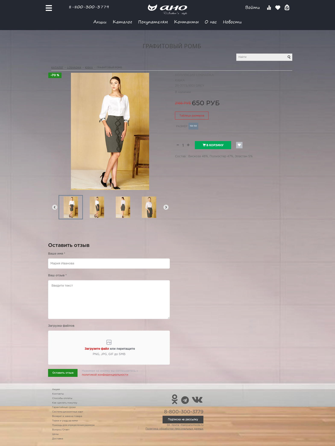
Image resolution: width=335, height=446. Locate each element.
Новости (232, 21)
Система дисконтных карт (67, 412)
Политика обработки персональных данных (174, 429)
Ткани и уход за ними (65, 421)
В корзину (213, 145)
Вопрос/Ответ (61, 430)
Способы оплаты (62, 398)
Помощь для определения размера (73, 425)
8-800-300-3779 (89, 6)
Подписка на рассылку (183, 419)
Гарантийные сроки (64, 407)
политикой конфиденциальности (105, 375)
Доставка (57, 439)
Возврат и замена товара (67, 416)
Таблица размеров (191, 116)
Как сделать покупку (64, 403)
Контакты (186, 21)
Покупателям (153, 21)
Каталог (122, 21)
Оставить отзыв (62, 373)
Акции (100, 21)
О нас (211, 21)
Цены (55, 434)
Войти (253, 7)
